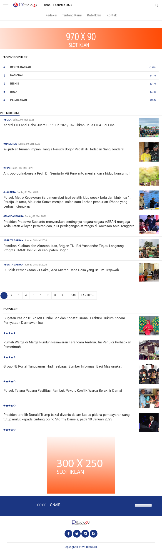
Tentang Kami (72, 15)
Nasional (16, 75)
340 (73, 295)
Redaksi (51, 15)
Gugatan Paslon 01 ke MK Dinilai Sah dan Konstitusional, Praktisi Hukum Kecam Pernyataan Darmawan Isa (64, 320)
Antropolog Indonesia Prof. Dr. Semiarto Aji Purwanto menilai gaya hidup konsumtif (66, 173)
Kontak (112, 15)
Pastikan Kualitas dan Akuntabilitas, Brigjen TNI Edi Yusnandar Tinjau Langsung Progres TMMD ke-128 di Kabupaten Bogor (63, 248)
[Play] (14, 505)
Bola (13, 91)
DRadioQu (92, 547)
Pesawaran (18, 100)
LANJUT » (87, 295)
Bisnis (14, 83)
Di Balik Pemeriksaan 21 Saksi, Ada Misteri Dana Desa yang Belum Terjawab (61, 270)
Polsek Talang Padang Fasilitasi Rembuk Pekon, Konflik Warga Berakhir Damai (62, 391)
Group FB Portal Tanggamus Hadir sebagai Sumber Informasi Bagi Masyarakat (62, 366)
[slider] (143, 508)
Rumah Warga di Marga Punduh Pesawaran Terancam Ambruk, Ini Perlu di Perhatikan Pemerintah (67, 344)
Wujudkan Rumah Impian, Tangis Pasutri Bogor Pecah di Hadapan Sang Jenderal (63, 149)
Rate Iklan (94, 15)
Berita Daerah (20, 67)
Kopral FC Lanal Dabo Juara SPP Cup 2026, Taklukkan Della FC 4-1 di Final (59, 125)
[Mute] (130, 504)
